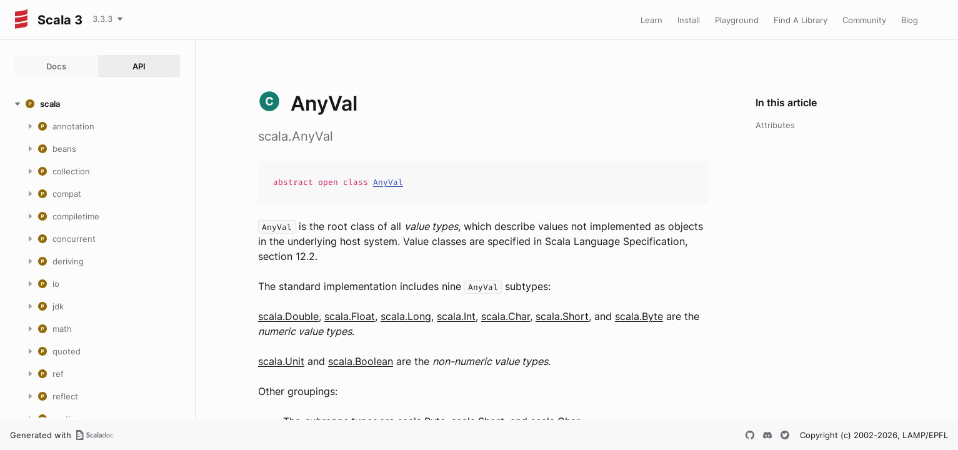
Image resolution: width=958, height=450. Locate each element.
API (139, 66)
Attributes (775, 125)
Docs (56, 66)
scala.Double (288, 316)
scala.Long (406, 316)
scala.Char (505, 316)
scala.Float (349, 316)
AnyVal (388, 182)
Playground (737, 20)
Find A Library (800, 20)
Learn (651, 20)
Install (688, 20)
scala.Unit (281, 361)
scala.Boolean (360, 361)
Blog (909, 20)
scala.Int (456, 316)
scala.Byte (639, 316)
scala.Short (562, 316)
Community (864, 20)
